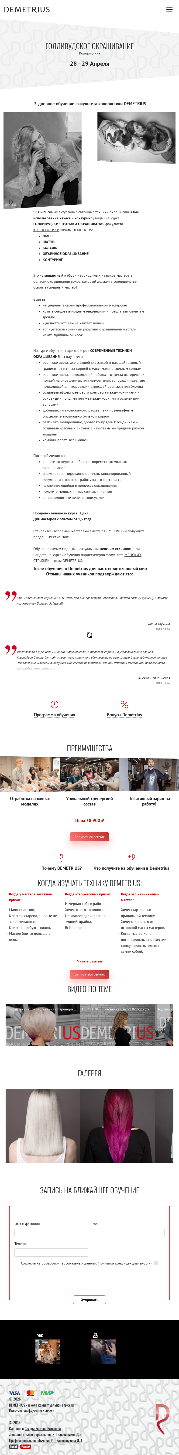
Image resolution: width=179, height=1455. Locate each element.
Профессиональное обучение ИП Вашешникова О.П (45, 1440)
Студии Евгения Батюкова (43, 1428)
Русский (25, 1446)
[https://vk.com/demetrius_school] (40, 1334)
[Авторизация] (134, 9)
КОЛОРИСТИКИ (46, 230)
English (13, 1446)
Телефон (21, 1243)
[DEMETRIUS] (162, 1419)
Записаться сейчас (90, 836)
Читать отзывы (89, 961)
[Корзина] (158, 9)
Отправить (89, 1299)
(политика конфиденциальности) (124, 1263)
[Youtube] (103, 1351)
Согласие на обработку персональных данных (86, 1263)
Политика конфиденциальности (31, 1411)
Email (95, 1223)
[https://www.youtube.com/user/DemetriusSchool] (95, 1334)
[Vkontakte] (47, 1351)
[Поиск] (146, 9)
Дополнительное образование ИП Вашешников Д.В (45, 1434)
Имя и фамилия (27, 1223)
